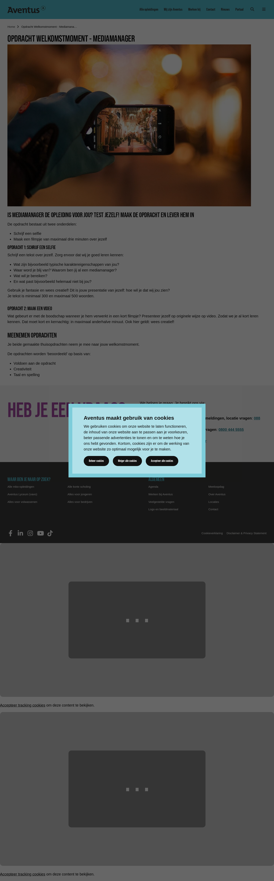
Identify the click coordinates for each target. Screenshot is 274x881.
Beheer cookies (96, 461)
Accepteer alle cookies (162, 461)
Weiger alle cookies (127, 461)
